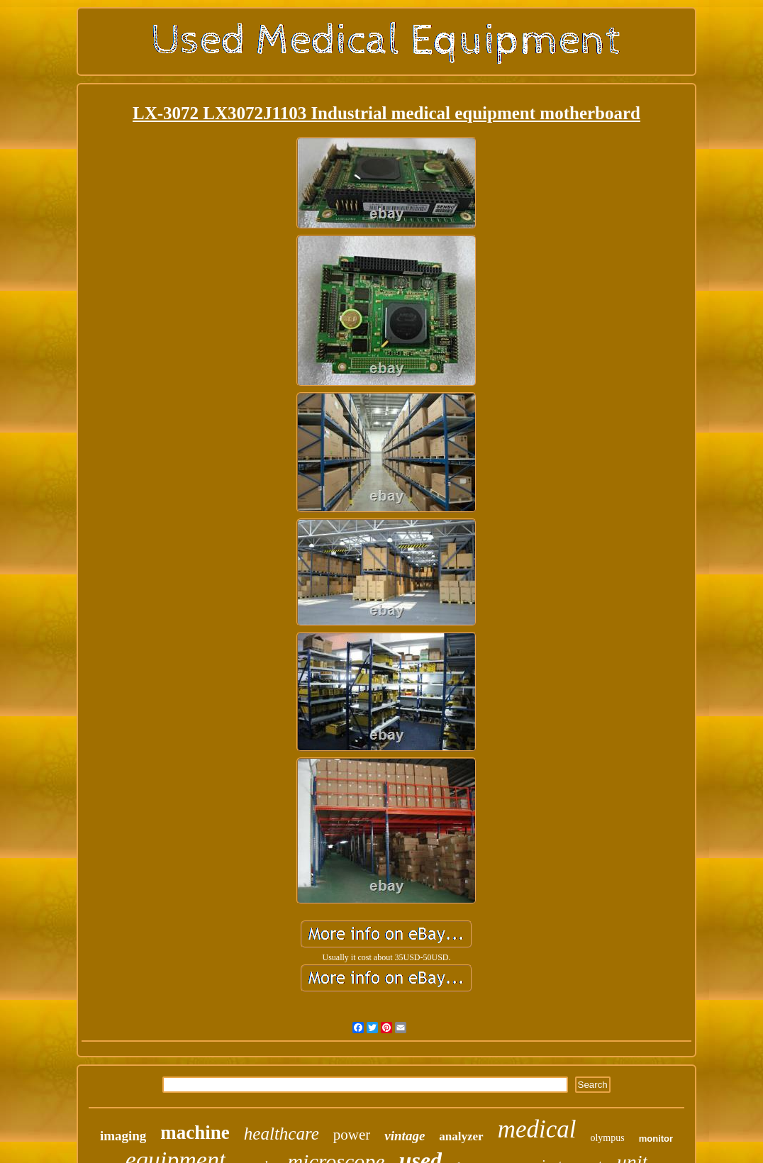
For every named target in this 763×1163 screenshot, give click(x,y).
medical (537, 1129)
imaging (123, 1135)
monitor (656, 1138)
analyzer (461, 1136)
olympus (607, 1138)
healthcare (281, 1133)
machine (195, 1132)
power (351, 1134)
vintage (404, 1135)
